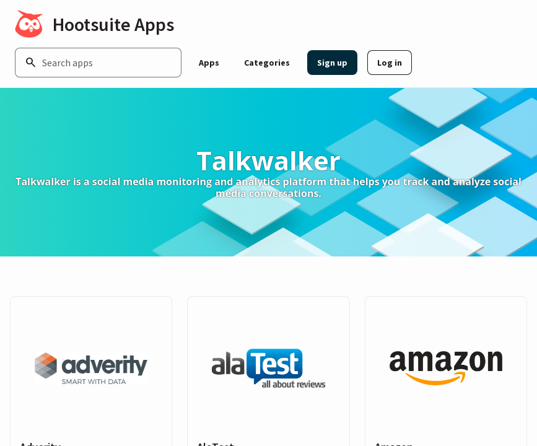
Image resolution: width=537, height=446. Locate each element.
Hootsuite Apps (113, 24)
